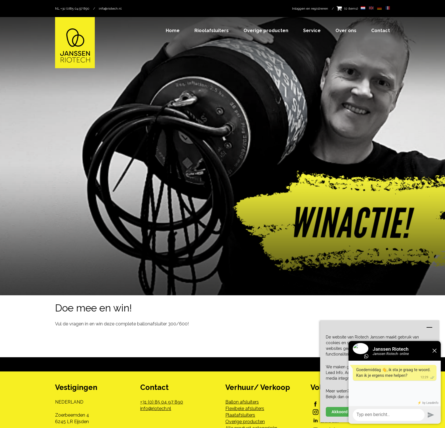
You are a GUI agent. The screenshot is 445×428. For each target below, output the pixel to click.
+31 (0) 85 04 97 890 (161, 402)
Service (312, 30)
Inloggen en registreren (310, 9)
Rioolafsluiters (211, 30)
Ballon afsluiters (242, 402)
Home (173, 30)
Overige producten (266, 30)
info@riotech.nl (110, 9)
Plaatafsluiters (240, 415)
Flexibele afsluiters (244, 408)
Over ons (345, 30)
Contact (380, 30)
